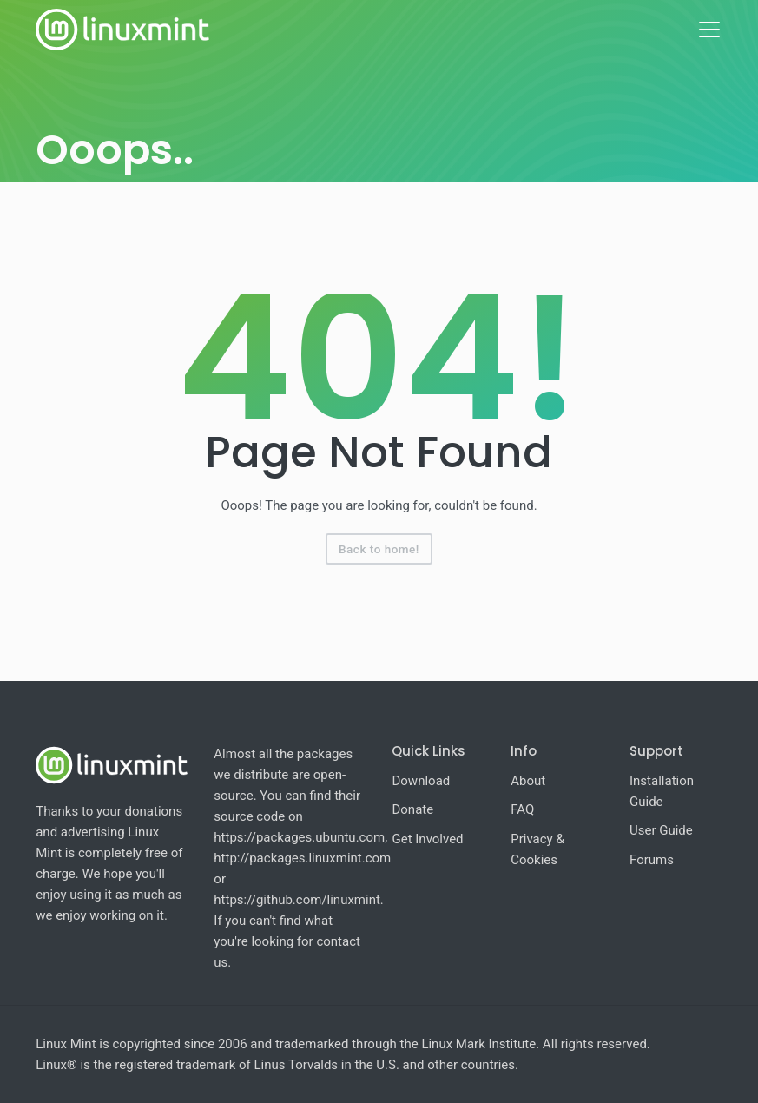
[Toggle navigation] (709, 29)
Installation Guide (661, 791)
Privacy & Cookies (537, 849)
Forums (651, 860)
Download (421, 781)
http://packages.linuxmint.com (302, 858)
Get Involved (427, 839)
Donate (412, 809)
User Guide (661, 830)
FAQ (522, 809)
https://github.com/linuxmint (297, 900)
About (528, 781)
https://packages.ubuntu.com (299, 837)
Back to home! (379, 549)
